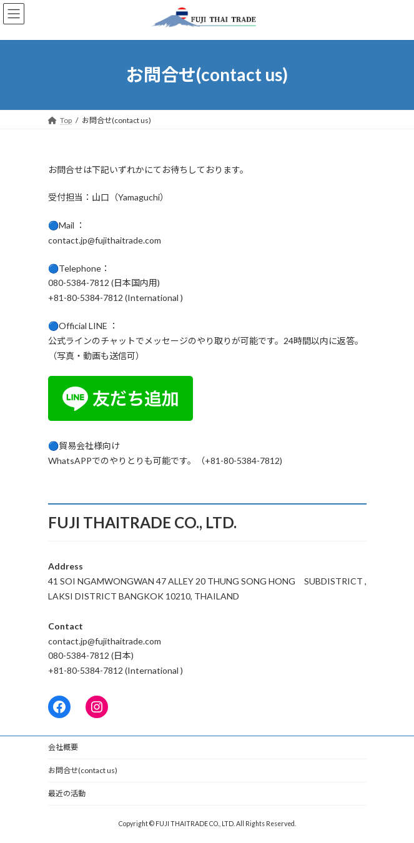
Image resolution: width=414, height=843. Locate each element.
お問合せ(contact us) (82, 770)
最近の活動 (67, 793)
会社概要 (63, 747)
